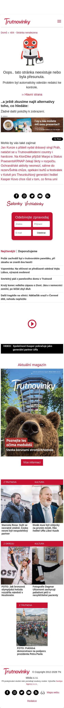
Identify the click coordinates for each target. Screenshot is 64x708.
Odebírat (41, 232)
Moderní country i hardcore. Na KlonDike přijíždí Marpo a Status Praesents (31, 156)
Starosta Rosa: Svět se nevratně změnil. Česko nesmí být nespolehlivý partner (15, 529)
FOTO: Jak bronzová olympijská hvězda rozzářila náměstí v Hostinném (13, 591)
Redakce (32, 701)
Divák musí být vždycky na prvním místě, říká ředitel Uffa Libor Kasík (46, 528)
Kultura (39, 482)
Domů (4, 32)
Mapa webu (53, 692)
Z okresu (9, 544)
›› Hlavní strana (32, 94)
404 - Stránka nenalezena (23, 32)
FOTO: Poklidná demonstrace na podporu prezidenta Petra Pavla (31, 651)
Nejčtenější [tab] (8, 251)
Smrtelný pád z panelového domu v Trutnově (26, 278)
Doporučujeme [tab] (27, 251)
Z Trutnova (10, 482)
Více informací (32, 462)
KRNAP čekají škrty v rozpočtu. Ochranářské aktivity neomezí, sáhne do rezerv (28, 165)
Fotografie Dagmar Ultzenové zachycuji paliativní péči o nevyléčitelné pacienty (45, 591)
